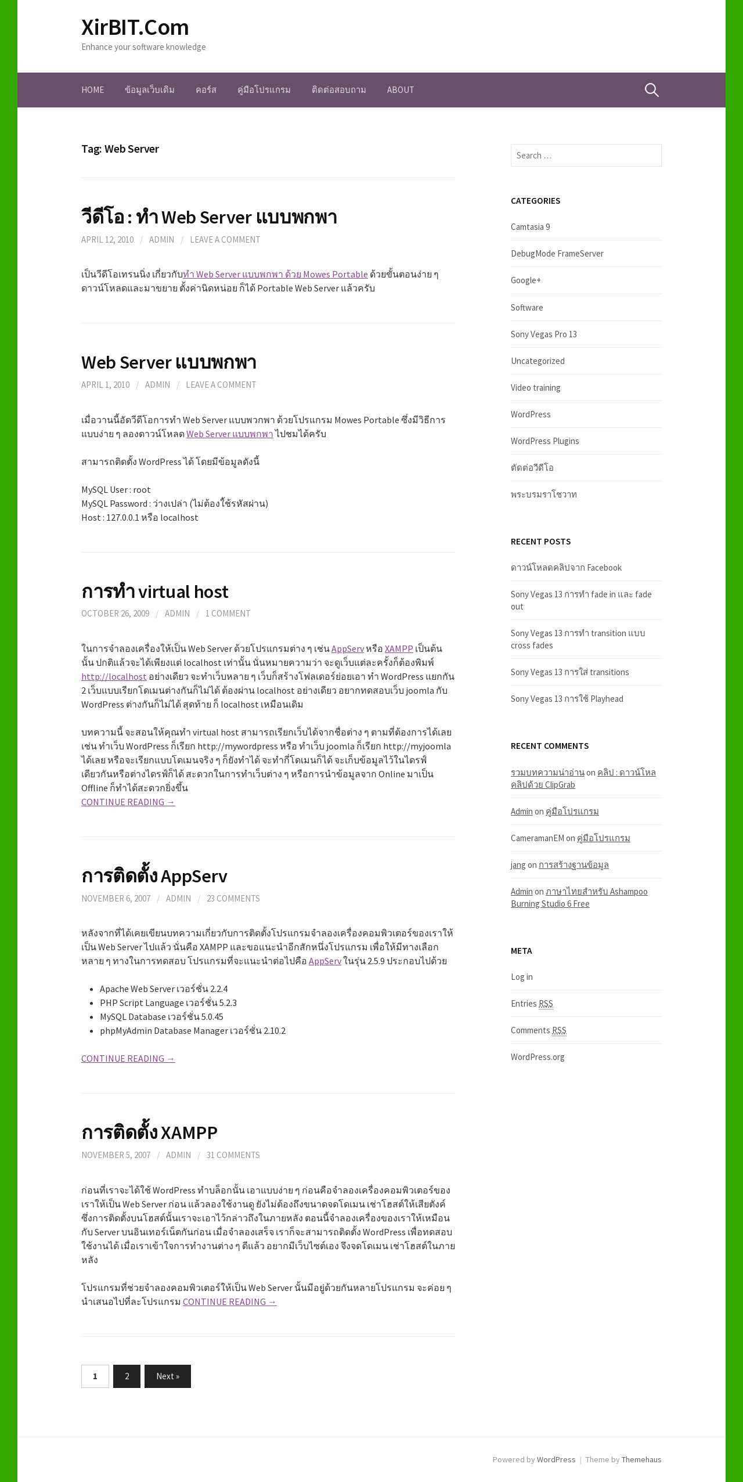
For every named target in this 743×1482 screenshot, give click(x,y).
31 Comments (233, 1154)
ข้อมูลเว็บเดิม (150, 89)
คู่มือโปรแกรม (264, 89)
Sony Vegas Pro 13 (544, 334)
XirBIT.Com (135, 26)
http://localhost (114, 676)
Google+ (526, 280)
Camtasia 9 (530, 226)
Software (527, 307)
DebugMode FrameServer (557, 253)
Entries (532, 1003)
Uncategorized (538, 360)
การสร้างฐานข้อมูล (574, 864)
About (400, 89)
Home (92, 89)
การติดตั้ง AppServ (154, 876)
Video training (536, 387)
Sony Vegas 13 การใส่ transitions (570, 671)
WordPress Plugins (545, 440)
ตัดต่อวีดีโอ (532, 467)
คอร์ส (206, 89)
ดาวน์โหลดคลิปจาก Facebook (566, 567)
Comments (539, 1030)
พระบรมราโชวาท (544, 494)
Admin (161, 239)
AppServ (347, 648)
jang (518, 864)
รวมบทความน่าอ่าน (548, 772)
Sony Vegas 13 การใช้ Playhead (567, 698)
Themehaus (642, 1459)
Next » (167, 1376)
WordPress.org (538, 1056)
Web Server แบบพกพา (169, 362)
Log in (522, 976)
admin (178, 898)
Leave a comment (225, 239)
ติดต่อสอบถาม (339, 89)
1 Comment (228, 613)
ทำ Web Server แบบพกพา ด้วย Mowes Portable (275, 274)
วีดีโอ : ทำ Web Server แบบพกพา (209, 217)
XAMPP (399, 648)
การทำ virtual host (155, 591)
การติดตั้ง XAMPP (149, 1132)
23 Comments (233, 898)
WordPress (531, 414)
